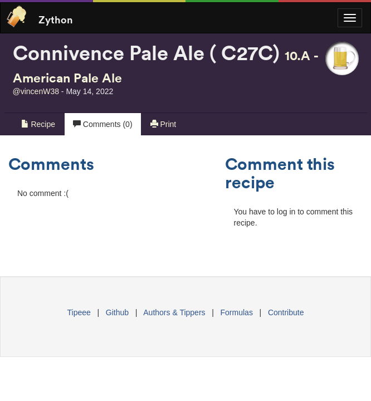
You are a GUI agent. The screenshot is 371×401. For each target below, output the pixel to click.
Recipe (38, 124)
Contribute (286, 312)
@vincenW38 (36, 91)
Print (163, 124)
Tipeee (79, 312)
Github (117, 312)
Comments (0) (103, 124)
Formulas (237, 312)
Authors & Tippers (174, 312)
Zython (55, 19)
